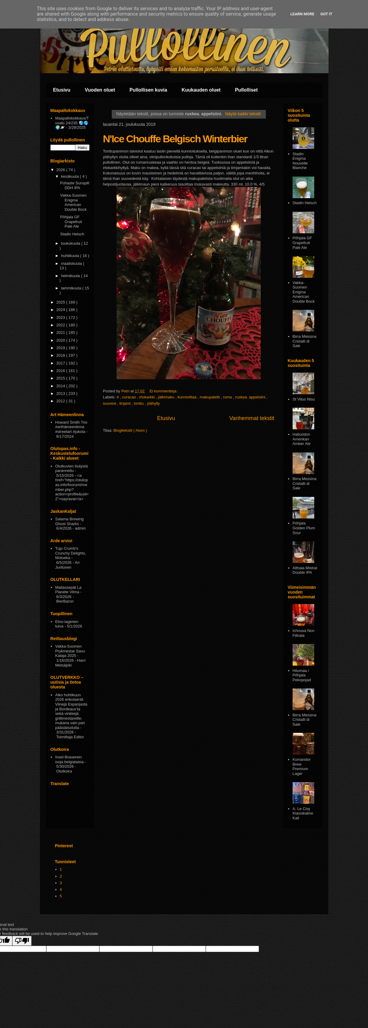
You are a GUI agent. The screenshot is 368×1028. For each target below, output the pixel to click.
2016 (61, 370)
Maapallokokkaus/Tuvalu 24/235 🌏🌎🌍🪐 (72, 123)
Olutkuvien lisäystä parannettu (71, 468)
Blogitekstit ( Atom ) (130, 430)
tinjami (125, 403)
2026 (61, 170)
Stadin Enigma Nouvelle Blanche (300, 161)
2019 (61, 348)
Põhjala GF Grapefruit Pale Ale (71, 221)
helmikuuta (71, 276)
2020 (61, 340)
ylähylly (153, 403)
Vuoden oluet (100, 89)
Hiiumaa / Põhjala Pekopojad (302, 675)
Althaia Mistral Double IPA (305, 570)
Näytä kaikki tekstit (243, 113)
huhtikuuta (70, 255)
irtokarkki (147, 397)
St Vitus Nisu (304, 399)
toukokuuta (71, 243)
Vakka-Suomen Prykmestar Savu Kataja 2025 (70, 651)
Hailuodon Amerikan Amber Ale (302, 439)
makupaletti (210, 397)
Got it (326, 14)
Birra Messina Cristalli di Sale (304, 341)
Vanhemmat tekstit (251, 418)
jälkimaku (166, 397)
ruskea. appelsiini (250, 397)
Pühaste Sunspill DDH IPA (74, 185)
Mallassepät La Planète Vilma (68, 589)
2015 (61, 378)
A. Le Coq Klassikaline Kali (303, 813)
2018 (61, 355)
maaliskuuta (72, 263)
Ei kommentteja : (165, 391)
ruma (228, 397)
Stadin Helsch (72, 234)
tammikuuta (71, 288)
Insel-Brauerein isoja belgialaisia (69, 759)
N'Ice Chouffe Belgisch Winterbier (175, 138)
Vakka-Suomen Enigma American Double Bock (73, 202)
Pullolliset (246, 89)
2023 (61, 317)
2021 (61, 332)
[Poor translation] (22, 941)
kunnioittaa (188, 397)
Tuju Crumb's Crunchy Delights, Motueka (70, 553)
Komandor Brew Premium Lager (302, 766)
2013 (61, 393)
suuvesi (110, 403)
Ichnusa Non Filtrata (304, 633)
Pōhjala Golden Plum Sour (304, 528)
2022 (61, 325)
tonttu (139, 403)
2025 (61, 302)
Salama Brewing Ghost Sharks (69, 521)
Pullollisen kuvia (148, 89)
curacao (129, 397)
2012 (61, 401)
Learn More (302, 14)
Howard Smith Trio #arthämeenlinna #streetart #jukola (71, 427)
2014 (61, 386)
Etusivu (62, 89)
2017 (61, 363)
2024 (61, 309)
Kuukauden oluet (200, 89)
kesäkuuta (70, 176)
